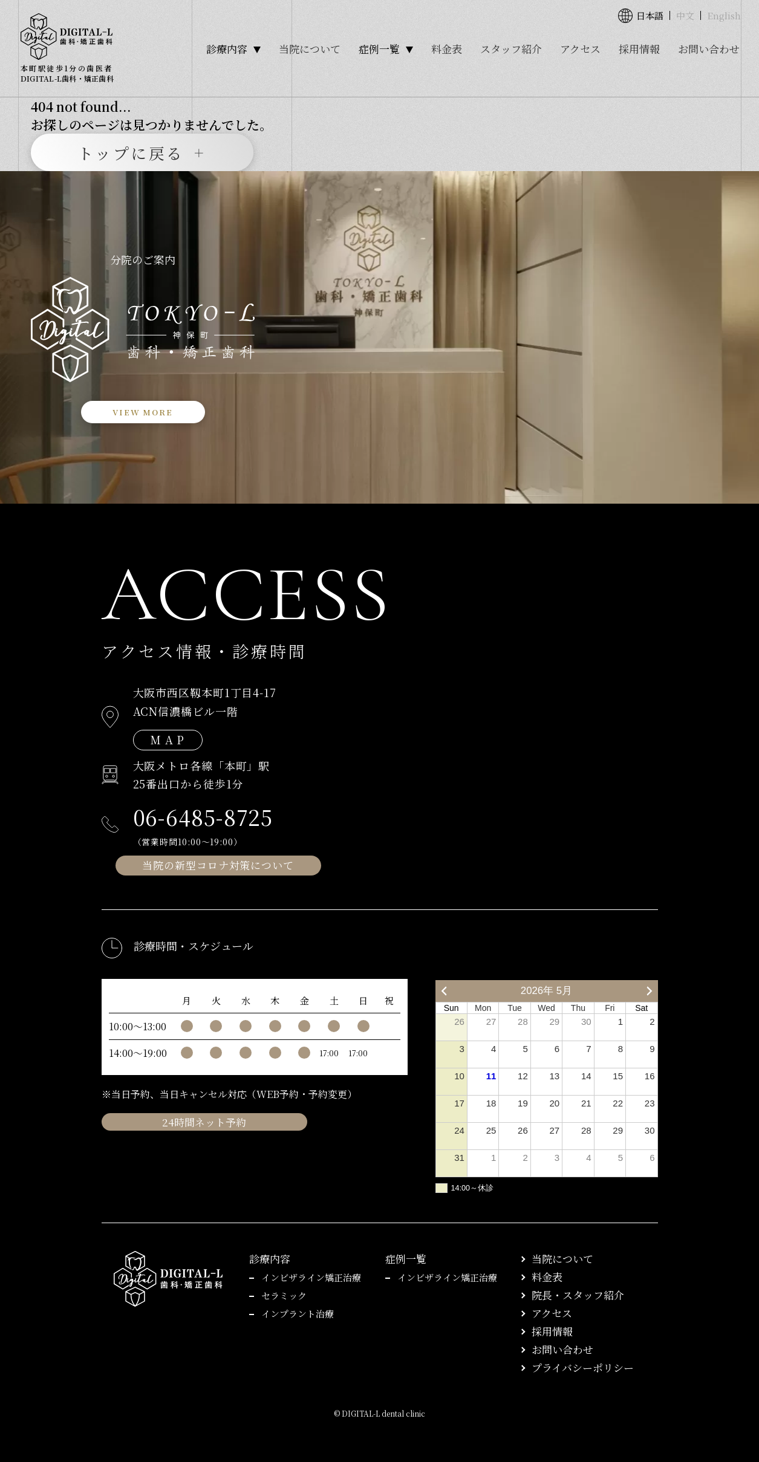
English (724, 15)
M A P (168, 739)
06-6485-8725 (203, 817)
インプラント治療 (297, 1313)
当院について (309, 48)
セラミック (284, 1295)
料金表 (446, 48)
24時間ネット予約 (204, 1121)
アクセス (580, 48)
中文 (685, 15)
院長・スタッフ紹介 (578, 1294)
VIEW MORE (142, 412)
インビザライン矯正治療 (311, 1277)
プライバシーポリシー (583, 1367)
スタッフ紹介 (511, 48)
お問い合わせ (709, 48)
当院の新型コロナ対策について (218, 864)
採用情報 (639, 48)
